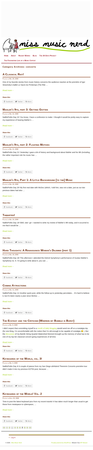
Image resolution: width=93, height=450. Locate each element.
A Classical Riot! (13, 74)
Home (6, 56)
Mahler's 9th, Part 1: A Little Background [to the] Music (38, 180)
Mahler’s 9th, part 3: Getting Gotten (25, 109)
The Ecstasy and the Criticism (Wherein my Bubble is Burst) (38, 320)
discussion (10, 334)
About (13, 56)
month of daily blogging (47, 328)
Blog (35, 56)
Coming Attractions (14, 285)
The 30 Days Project (47, 56)
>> (30, 428)
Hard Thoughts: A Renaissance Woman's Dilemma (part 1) (37, 250)
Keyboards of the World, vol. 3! (22, 358)
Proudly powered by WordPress (61, 442)
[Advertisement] (45, 19)
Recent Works (24, 56)
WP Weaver (83, 442)
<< (4, 428)
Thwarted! (9, 215)
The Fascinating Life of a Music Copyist (20, 60)
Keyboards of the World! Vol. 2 (22, 393)
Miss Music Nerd (16, 442)
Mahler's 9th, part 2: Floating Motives (26, 144)
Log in (13, 437)
